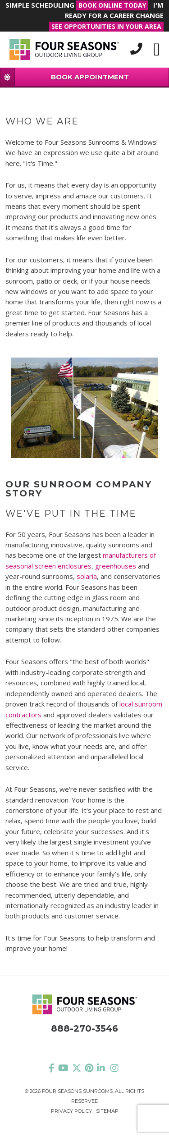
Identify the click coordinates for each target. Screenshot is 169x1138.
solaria (87, 576)
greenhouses (115, 565)
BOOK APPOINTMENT (64, 77)
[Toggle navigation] (157, 50)
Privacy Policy (71, 1111)
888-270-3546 (84, 1028)
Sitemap (107, 1111)
